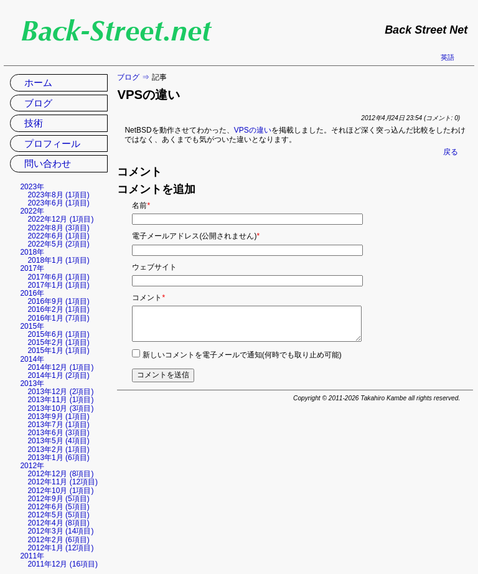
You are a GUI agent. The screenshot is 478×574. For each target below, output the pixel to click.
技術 (33, 123)
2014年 (32, 359)
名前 (141, 205)
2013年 (32, 383)
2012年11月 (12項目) (62, 482)
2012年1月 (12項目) (60, 547)
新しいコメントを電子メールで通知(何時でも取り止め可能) (242, 355)
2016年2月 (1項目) (58, 309)
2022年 (32, 211)
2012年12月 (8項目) (60, 473)
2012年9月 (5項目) (58, 498)
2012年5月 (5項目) (58, 514)
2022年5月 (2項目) (58, 244)
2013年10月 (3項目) (60, 408)
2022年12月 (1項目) (60, 219)
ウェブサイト (154, 267)
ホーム (38, 82)
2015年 (32, 326)
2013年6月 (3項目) (58, 432)
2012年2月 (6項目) (58, 539)
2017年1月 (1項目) (58, 285)
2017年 (32, 268)
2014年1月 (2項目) (58, 375)
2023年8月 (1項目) (58, 195)
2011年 (32, 556)
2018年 (32, 252)
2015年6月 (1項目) (58, 334)
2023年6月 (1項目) (58, 203)
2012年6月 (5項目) (58, 506)
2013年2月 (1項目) (58, 449)
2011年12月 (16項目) (62, 564)
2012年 (32, 465)
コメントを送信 (163, 374)
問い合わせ (47, 163)
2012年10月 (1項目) (60, 490)
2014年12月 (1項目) (60, 367)
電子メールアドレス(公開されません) (196, 236)
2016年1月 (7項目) (58, 318)
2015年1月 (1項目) (58, 350)
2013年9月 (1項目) (58, 416)
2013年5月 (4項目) (58, 440)
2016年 (32, 293)
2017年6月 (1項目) (58, 277)
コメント (148, 297)
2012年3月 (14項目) (60, 531)
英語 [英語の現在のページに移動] (447, 57)
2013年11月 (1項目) (60, 399)
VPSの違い (252, 130)
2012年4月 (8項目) (58, 523)
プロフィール (52, 143)
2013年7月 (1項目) (58, 424)
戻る (450, 152)
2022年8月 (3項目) (58, 227)
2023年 (32, 186)
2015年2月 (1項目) (58, 342)
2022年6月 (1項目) (58, 236)
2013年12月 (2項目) (60, 391)
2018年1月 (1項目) (58, 260)
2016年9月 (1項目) (58, 301)
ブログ (128, 77)
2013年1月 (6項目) (58, 457)
